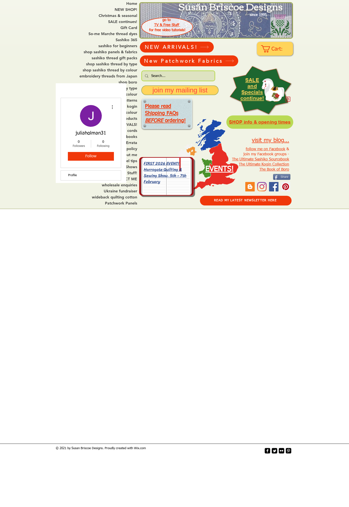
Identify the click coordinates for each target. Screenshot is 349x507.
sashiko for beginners (117, 46)
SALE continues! (122, 21)
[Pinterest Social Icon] (285, 186)
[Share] (281, 177)
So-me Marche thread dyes (112, 33)
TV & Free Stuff (167, 25)
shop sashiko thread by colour (110, 70)
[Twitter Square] (274, 451)
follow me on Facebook (265, 149)
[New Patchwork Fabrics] (189, 60)
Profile (72, 175)
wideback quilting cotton (114, 197)
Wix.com (140, 448)
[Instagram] (262, 186)
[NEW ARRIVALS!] (177, 47)
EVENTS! (219, 169)
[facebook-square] (267, 451)
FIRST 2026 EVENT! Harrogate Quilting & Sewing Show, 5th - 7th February (165, 172)
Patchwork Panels (121, 203)
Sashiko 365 (126, 39)
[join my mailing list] (180, 90)
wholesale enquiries (119, 185)
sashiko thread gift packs (114, 58)
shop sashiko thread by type (111, 64)
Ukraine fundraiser (120, 191)
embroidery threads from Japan (108, 76)
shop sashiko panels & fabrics (110, 52)
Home (131, 3)
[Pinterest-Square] (288, 451)
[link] (275, 49)
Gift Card (128, 27)
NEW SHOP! (126, 9)
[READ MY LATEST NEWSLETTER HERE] (246, 200)
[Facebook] (273, 186)
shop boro (128, 82)
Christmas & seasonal (118, 15)
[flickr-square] (281, 451)
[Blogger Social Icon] (250, 186)
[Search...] (177, 76)
